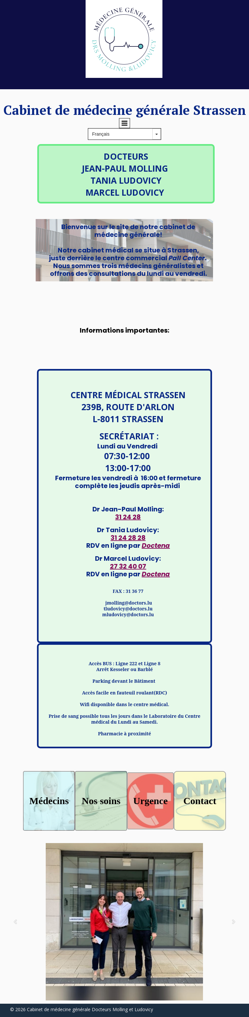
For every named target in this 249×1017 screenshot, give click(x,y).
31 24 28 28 (128, 537)
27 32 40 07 (128, 566)
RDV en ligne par (128, 545)
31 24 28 (128, 516)
